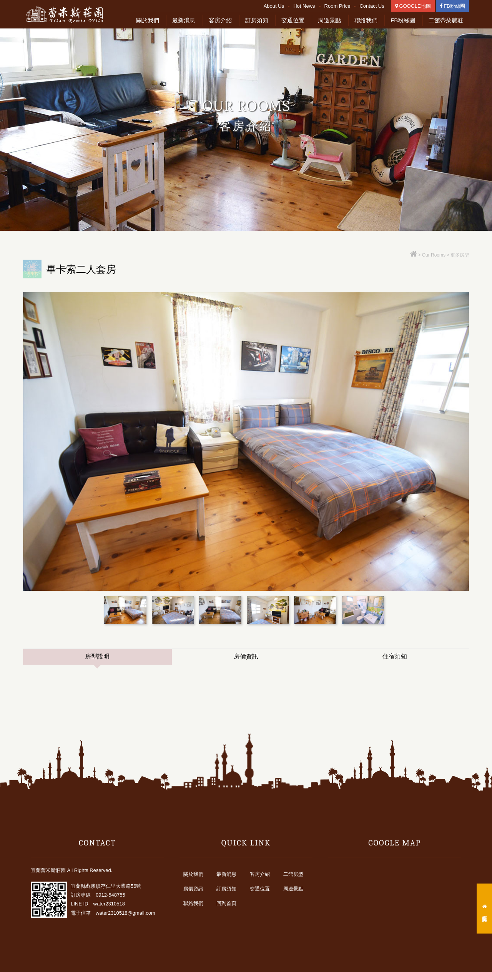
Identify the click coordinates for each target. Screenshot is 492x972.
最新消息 (183, 20)
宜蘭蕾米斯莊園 (69, 14)
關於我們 (147, 20)
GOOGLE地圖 (412, 6)
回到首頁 (226, 903)
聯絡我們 (365, 20)
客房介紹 (220, 20)
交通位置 (292, 20)
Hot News (304, 6)
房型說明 (97, 656)
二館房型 (293, 874)
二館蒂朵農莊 (446, 20)
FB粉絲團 (452, 6)
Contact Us (371, 6)
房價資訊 (246, 656)
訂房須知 (256, 20)
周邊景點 (329, 20)
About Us (274, 6)
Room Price (337, 6)
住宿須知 (394, 656)
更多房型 (459, 255)
